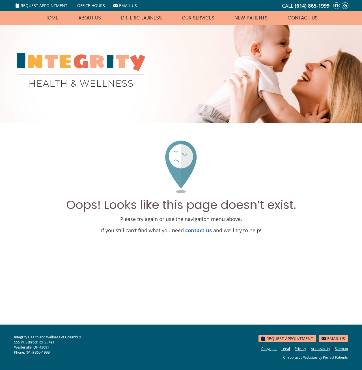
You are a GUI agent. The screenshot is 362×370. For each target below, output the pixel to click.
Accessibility (320, 348)
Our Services (198, 18)
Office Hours (91, 5)
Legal (285, 348)
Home (51, 18)
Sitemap (341, 348)
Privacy (300, 348)
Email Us (125, 5)
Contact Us (303, 18)
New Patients (251, 18)
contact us (198, 230)
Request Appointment (41, 5)
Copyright (269, 348)
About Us (89, 18)
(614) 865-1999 (312, 5)
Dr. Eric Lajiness (141, 18)
